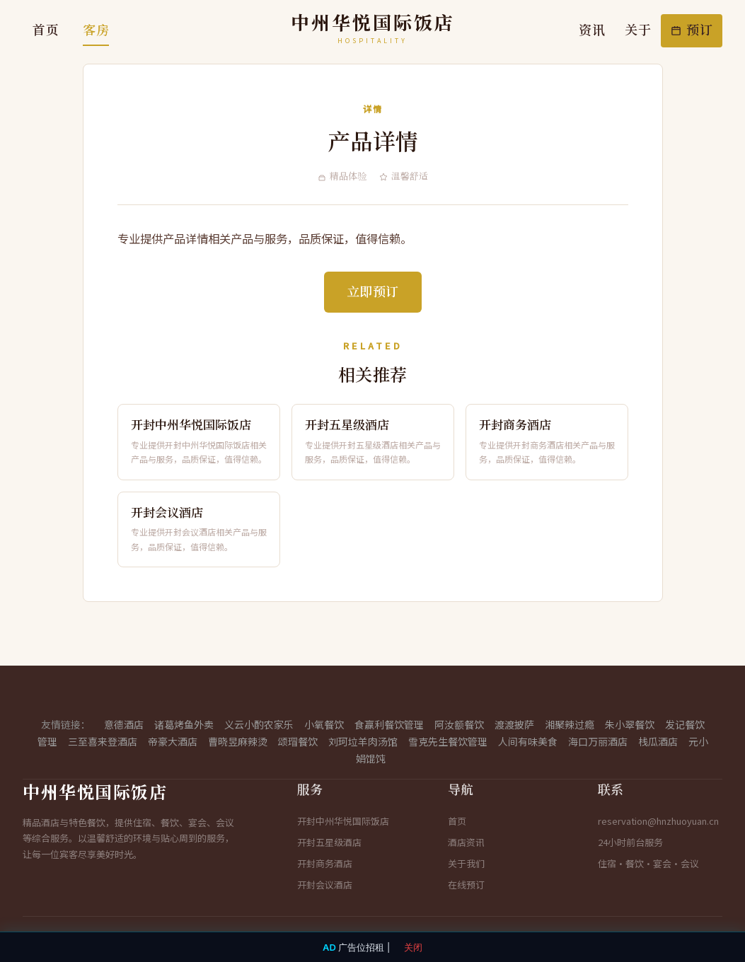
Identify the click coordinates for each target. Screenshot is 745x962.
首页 (46, 30)
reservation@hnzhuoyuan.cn (658, 821)
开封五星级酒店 (329, 842)
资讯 (592, 30)
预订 (691, 30)
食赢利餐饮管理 (389, 724)
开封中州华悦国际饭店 (343, 821)
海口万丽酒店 (598, 741)
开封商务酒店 (324, 863)
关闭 (413, 947)
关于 (638, 30)
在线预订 (466, 884)
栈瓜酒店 (658, 741)
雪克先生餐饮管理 (447, 741)
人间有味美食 (528, 741)
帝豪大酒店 (172, 741)
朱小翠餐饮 (629, 724)
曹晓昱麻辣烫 (237, 741)
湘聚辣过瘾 (569, 724)
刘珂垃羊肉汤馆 (363, 741)
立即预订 (373, 292)
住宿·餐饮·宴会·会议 (648, 863)
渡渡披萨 (514, 724)
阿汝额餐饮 (459, 724)
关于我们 (466, 863)
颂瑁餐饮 (298, 741)
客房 (96, 30)
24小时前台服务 (630, 842)
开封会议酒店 (324, 884)
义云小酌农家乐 (259, 724)
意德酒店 (124, 724)
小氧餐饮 (324, 724)
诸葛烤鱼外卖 (184, 724)
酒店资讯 (466, 842)
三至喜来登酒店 (102, 741)
